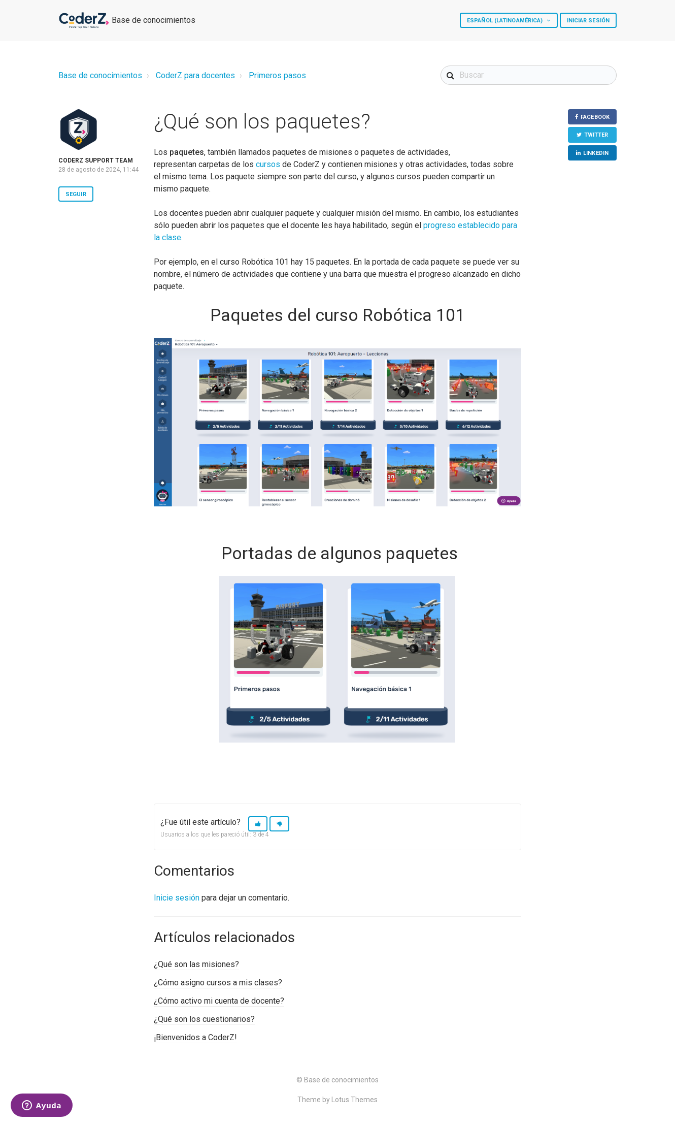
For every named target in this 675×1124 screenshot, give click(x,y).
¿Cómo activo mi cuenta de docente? (219, 1001)
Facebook (595, 117)
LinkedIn (596, 153)
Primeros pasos (277, 75)
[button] (257, 824)
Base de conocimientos (100, 75)
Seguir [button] (75, 194)
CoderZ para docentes (195, 75)
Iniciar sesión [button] (588, 20)
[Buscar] (529, 75)
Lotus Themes (354, 1100)
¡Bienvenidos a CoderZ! (195, 1037)
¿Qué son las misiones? (196, 964)
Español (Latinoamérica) (505, 20)
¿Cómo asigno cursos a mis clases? (218, 982)
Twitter (596, 135)
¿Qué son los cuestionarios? (204, 1019)
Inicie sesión (176, 898)
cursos (268, 164)
